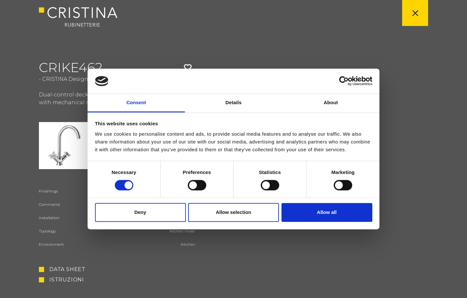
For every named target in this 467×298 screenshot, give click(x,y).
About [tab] (331, 102)
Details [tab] (233, 102)
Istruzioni (66, 279)
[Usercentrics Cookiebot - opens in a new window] (344, 81)
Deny (140, 212)
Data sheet (67, 269)
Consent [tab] (136, 102)
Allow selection (233, 212)
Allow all (327, 212)
